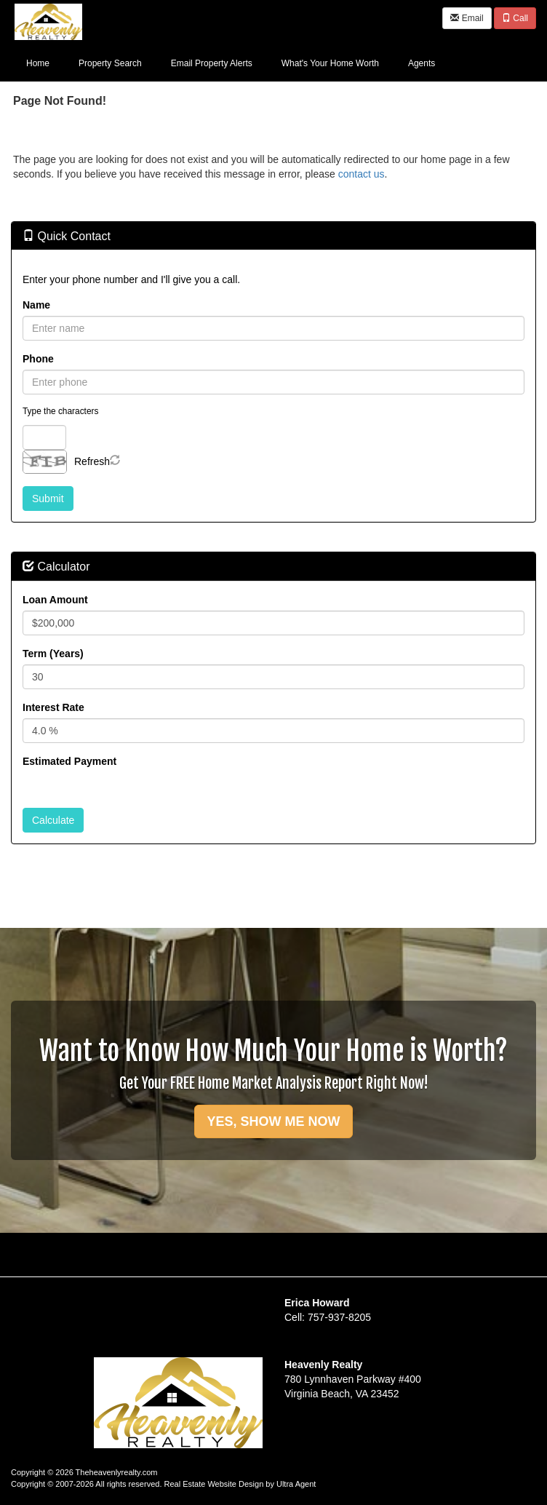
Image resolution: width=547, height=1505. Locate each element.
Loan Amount (55, 599)
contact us (361, 174)
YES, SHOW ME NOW (273, 1121)
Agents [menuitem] (421, 63)
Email (466, 18)
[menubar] (230, 63)
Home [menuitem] (37, 63)
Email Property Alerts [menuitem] (211, 63)
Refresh (92, 461)
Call (515, 18)
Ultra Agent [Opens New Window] (296, 1484)
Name (36, 305)
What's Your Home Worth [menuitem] (330, 63)
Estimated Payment (69, 761)
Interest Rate (53, 707)
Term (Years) (53, 653)
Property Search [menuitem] (110, 63)
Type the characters (60, 411)
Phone (38, 359)
